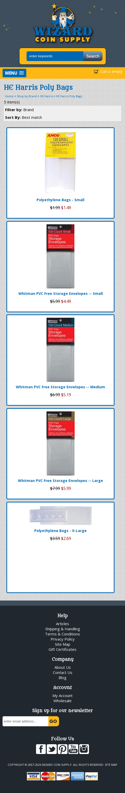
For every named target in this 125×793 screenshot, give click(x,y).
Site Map (62, 644)
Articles (62, 623)
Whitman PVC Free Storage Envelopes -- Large (60, 480)
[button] (14, 73)
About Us (62, 667)
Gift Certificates (62, 649)
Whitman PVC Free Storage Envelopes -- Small (60, 293)
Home (9, 96)
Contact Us (62, 672)
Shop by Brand (27, 96)
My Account (62, 695)
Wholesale (62, 700)
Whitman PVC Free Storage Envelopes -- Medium (60, 386)
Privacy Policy (63, 639)
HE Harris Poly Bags (69, 96)
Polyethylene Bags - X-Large (60, 530)
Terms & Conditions (62, 633)
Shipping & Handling (62, 628)
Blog (62, 677)
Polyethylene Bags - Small (60, 199)
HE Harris (46, 96)
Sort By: (23, 117)
